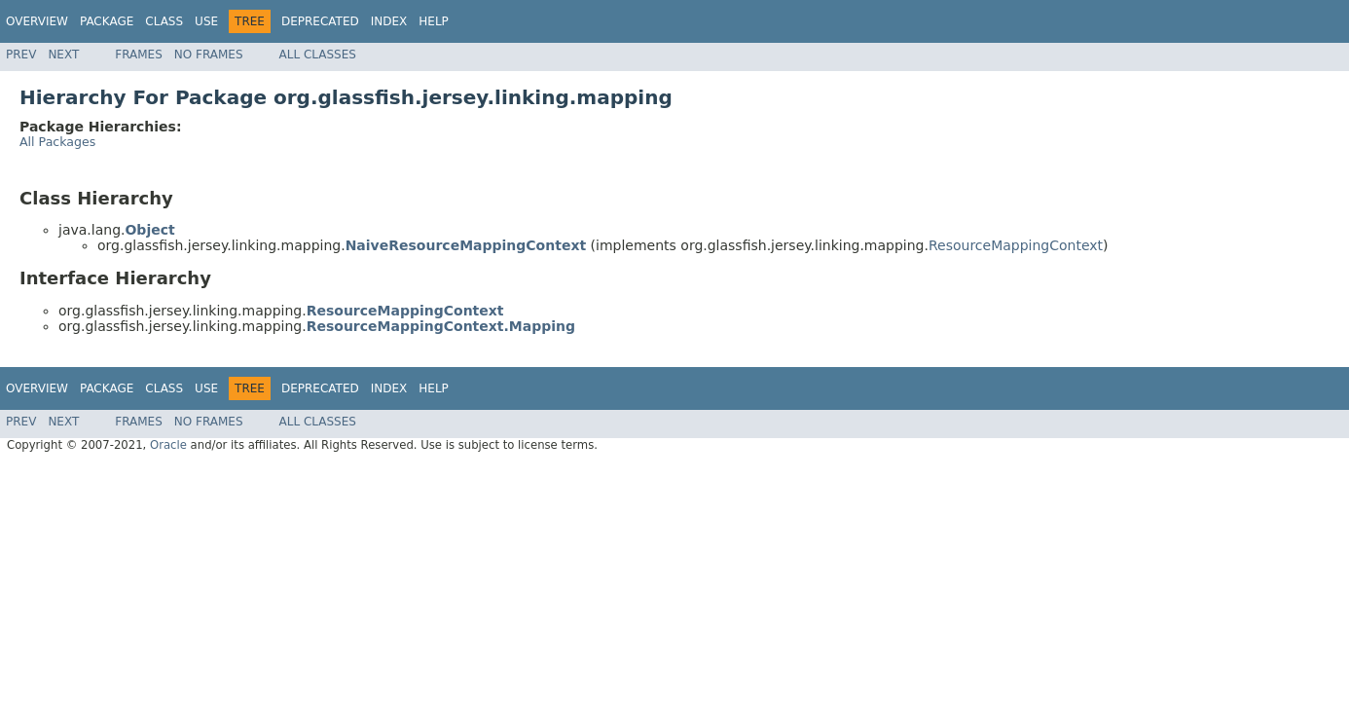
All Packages (57, 141)
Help (434, 21)
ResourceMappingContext (1016, 245)
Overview (37, 21)
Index (389, 21)
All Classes (317, 54)
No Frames (208, 54)
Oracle (168, 445)
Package (106, 21)
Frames (139, 54)
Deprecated (320, 21)
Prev (21, 54)
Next (63, 54)
